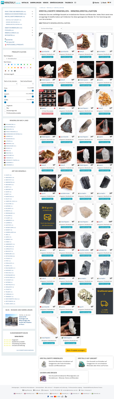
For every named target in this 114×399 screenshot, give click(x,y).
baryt (81, 51)
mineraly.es (64, 393)
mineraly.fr (18, 393)
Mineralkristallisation (14, 24)
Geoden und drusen (13, 22)
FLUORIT (9, 218)
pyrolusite (44, 51)
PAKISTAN (9, 153)
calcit (43, 278)
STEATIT (8, 289)
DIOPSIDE (9, 206)
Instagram (45, 390)
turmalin (101, 51)
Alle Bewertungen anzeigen (25, 350)
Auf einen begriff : (9, 74)
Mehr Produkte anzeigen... (76, 350)
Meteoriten (10, 35)
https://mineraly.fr (86, 390)
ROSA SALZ (9, 272)
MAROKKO (10, 143)
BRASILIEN (10, 129)
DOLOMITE (9, 208)
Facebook (36, 390)
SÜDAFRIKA (9, 162)
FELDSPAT (9, 215)
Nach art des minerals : (10, 81)
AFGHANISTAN (10, 124)
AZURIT (8, 191)
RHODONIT (9, 270)
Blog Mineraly (27, 390)
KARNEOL (9, 239)
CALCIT (9, 199)
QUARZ (9, 265)
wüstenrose (64, 193)
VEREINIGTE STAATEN (12, 160)
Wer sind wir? (49, 387)
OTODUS (9, 258)
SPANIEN (9, 136)
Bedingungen (15, 387)
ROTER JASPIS (10, 277)
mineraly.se (96, 393)
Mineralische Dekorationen (15, 14)
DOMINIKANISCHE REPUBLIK (14, 134)
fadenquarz (45, 80)
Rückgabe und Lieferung (60, 387)
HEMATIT (9, 230)
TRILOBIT (9, 291)
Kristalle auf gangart (13, 19)
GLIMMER (9, 222)
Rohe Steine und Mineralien (15, 11)
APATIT (8, 187)
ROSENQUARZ (10, 275)
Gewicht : (6, 94)
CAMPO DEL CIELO (11, 201)
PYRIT (8, 260)
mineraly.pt (85, 393)
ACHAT (8, 175)
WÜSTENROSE (10, 301)
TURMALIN (9, 294)
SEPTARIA (9, 282)
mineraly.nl (75, 393)
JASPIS (8, 237)
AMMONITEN (10, 182)
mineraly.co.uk (29, 393)
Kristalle (50, 7)
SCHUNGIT (9, 280)
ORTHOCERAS (10, 256)
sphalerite (101, 250)
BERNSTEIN (10, 196)
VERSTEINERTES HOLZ (12, 299)
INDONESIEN (10, 138)
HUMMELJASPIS (11, 232)
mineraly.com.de (42, 393)
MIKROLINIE (10, 253)
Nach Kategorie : (8, 56)
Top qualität (9, 42)
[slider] (5, 91)
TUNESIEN (9, 157)
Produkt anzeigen (47, 57)
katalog (42, 7)
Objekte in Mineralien (13, 28)
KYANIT (8, 241)
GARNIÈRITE (10, 220)
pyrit (42, 193)
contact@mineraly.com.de (70, 390)
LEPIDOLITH (10, 249)
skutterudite (83, 250)
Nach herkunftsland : (26, 81)
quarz (100, 80)
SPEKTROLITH (10, 284)
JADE (8, 234)
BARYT (8, 194)
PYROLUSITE (10, 263)
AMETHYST (10, 179)
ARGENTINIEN (10, 126)
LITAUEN (9, 141)
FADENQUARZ (10, 213)
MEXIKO (9, 148)
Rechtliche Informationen (27, 387)
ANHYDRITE (9, 184)
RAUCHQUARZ (10, 268)
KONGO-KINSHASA (12, 131)
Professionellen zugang (75, 387)
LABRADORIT (10, 244)
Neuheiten (8, 40)
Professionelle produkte (14, 44)
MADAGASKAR (11, 146)
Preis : (6, 88)
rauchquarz (83, 108)
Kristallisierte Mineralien (15, 16)
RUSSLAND (10, 155)
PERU (8, 150)
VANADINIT (9, 296)
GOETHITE (9, 225)
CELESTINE (9, 203)
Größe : (6, 100)
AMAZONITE (10, 177)
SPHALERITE (10, 287)
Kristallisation (59, 7)
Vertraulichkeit (40, 387)
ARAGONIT (9, 189)
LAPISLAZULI (10, 246)
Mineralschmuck (12, 33)
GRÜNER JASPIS (11, 227)
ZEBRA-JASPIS (10, 303)
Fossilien (9, 30)
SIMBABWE (10, 165)
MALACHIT (9, 251)
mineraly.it (54, 393)
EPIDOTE (9, 210)
